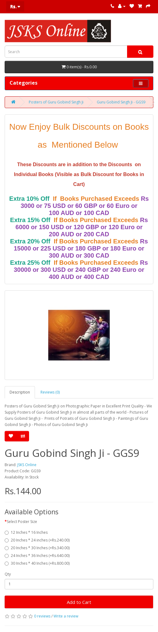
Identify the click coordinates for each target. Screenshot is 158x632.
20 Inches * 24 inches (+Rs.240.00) (37, 540)
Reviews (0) (50, 392)
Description (20, 392)
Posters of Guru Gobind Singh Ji (56, 102)
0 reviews (42, 616)
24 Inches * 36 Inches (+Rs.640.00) (37, 555)
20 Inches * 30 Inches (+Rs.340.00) (37, 547)
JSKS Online (26, 464)
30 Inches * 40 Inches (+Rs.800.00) (37, 563)
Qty (8, 574)
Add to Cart (79, 602)
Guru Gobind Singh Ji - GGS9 (121, 102)
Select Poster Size (22, 521)
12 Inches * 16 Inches (26, 532)
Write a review (65, 616)
